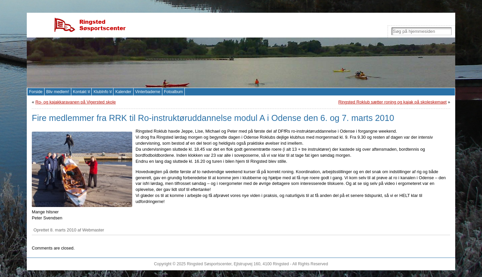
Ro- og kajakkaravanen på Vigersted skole (75, 102)
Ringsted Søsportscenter (209, 264)
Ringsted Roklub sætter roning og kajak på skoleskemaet (392, 102)
